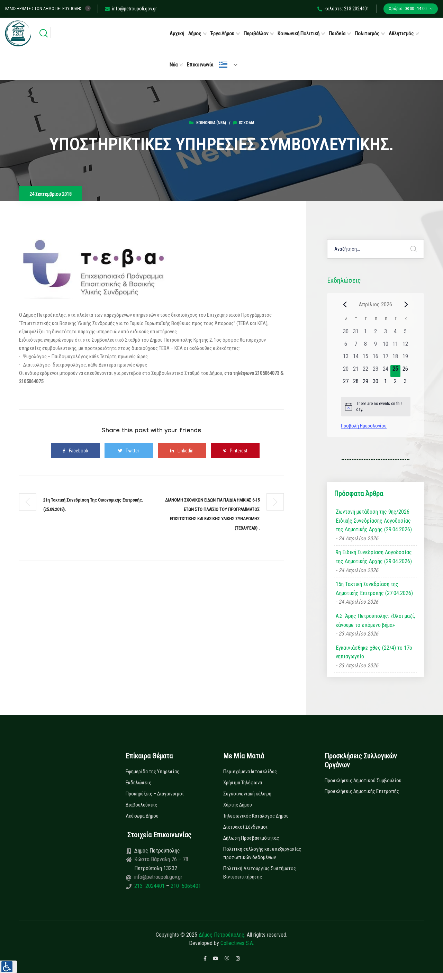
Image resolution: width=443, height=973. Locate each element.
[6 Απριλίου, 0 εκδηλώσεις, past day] (346, 346)
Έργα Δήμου (222, 33)
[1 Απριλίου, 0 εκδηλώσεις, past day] (366, 333)
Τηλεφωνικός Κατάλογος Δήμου (256, 816)
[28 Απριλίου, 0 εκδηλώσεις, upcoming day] (356, 383)
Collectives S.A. (237, 943)
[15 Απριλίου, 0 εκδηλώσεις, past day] (366, 358)
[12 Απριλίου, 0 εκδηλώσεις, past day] (405, 346)
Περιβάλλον (256, 33)
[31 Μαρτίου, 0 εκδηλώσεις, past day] (356, 333)
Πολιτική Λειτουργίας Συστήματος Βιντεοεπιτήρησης (259, 872)
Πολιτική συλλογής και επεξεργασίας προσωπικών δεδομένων (262, 853)
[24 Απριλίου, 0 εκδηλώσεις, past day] (385, 371)
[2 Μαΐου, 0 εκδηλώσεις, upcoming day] (395, 383)
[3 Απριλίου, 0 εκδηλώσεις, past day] (385, 333)
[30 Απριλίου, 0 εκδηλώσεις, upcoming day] (376, 383)
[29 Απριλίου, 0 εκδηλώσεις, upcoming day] (366, 383)
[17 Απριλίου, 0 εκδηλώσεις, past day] (385, 358)
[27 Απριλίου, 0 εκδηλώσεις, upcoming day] (346, 383)
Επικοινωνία (200, 65)
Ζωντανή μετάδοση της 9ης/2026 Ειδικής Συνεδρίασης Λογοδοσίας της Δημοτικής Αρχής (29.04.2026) (374, 520)
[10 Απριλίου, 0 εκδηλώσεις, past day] (385, 346)
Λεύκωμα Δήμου (142, 816)
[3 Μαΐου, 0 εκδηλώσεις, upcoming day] (405, 383)
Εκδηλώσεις (138, 783)
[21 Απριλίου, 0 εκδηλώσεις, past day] (356, 371)
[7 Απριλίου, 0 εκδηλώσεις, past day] (356, 346)
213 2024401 (150, 886)
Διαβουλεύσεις (141, 805)
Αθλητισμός (401, 33)
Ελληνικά (223, 65)
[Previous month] (345, 304)
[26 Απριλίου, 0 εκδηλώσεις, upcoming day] (405, 371)
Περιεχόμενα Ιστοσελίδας (250, 771)
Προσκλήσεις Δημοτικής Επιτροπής (362, 791)
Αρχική (177, 33)
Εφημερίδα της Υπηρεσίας (152, 771)
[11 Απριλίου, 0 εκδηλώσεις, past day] (395, 346)
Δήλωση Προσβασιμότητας (251, 838)
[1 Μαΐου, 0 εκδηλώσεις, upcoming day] (385, 383)
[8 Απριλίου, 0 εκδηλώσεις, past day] (366, 346)
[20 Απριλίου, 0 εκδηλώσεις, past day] (346, 371)
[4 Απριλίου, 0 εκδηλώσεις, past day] (395, 333)
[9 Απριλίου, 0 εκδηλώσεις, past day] (376, 346)
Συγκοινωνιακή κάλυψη (247, 794)
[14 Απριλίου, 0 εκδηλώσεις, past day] (356, 358)
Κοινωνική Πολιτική (298, 33)
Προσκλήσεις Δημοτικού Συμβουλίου (363, 780)
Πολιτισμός (367, 33)
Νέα (174, 65)
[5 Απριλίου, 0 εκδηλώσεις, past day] (405, 333)
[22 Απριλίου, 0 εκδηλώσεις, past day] (366, 371)
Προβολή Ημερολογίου (364, 426)
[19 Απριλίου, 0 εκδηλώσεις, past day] (405, 358)
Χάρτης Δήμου (237, 805)
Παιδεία (337, 33)
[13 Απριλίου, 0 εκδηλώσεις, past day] (346, 358)
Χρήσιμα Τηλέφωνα (242, 783)
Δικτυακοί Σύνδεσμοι (245, 827)
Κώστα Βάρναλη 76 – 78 (161, 859)
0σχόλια (243, 122)
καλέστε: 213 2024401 (343, 8)
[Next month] (406, 304)
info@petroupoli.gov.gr (131, 8)
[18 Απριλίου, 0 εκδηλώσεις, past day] (395, 358)
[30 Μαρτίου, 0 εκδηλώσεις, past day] (346, 333)
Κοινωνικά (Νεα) (211, 122)
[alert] (375, 406)
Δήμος (194, 33)
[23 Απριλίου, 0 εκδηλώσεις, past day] (376, 371)
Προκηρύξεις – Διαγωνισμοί (155, 794)
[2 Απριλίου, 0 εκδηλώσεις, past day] (376, 333)
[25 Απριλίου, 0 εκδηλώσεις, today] (395, 371)
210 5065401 (185, 886)
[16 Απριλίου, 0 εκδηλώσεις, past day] (376, 358)
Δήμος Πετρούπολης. (222, 934)
